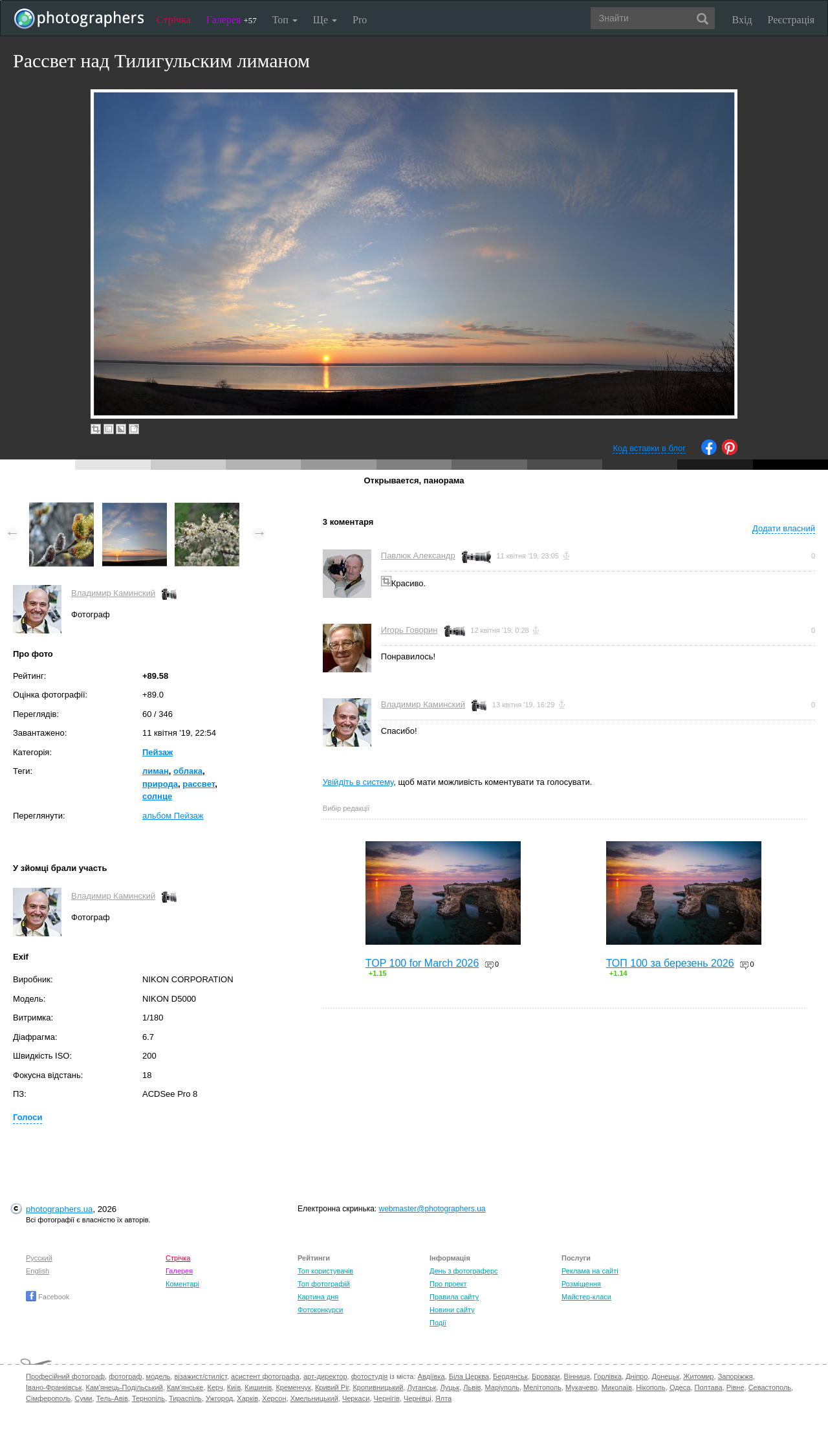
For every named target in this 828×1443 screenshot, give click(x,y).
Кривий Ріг (332, 1387)
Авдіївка (431, 1376)
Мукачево (581, 1387)
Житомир (698, 1376)
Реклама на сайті (589, 1271)
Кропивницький (378, 1387)
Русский (39, 1258)
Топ (285, 19)
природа (160, 784)
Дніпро (637, 1376)
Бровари (546, 1376)
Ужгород (219, 1398)
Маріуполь (502, 1387)
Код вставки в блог (649, 448)
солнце (157, 796)
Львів (472, 1387)
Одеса (680, 1387)
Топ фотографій (324, 1284)
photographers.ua (59, 1209)
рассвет (198, 784)
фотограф (125, 1376)
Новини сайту (452, 1310)
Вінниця (577, 1376)
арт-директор (325, 1376)
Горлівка (608, 1376)
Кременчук (293, 1387)
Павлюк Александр (418, 555)
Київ (234, 1387)
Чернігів (386, 1398)
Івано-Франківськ (54, 1387)
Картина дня (318, 1297)
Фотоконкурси (320, 1310)
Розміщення (581, 1284)
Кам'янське (185, 1387)
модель (158, 1376)
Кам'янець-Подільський (124, 1387)
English (37, 1271)
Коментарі (182, 1284)
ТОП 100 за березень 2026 (670, 963)
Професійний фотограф (65, 1376)
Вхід (742, 19)
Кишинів (258, 1387)
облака (187, 771)
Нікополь (650, 1387)
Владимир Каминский (113, 593)
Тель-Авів (112, 1398)
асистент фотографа (265, 1376)
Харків (247, 1398)
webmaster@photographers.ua (432, 1208)
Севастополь (769, 1387)
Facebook (47, 1297)
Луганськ (421, 1387)
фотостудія (369, 1376)
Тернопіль (148, 1398)
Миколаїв (617, 1387)
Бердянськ (510, 1376)
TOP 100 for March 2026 (422, 963)
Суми (83, 1398)
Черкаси (355, 1398)
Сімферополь (48, 1398)
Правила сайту (454, 1297)
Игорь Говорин (409, 630)
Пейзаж (157, 752)
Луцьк (449, 1387)
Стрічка (174, 19)
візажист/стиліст (200, 1376)
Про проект (448, 1284)
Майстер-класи (586, 1297)
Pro (360, 19)
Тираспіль (185, 1398)
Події (438, 1323)
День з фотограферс (464, 1271)
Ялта (443, 1398)
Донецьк (665, 1376)
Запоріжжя (735, 1376)
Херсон (274, 1398)
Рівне (735, 1387)
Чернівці (417, 1398)
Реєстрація (791, 19)
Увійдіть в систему (358, 782)
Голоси (27, 1117)
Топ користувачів (325, 1271)
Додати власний (783, 528)
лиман (155, 771)
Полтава (708, 1387)
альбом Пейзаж (173, 816)
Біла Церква (469, 1376)
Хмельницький (314, 1398)
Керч (215, 1387)
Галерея (231, 19)
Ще (325, 19)
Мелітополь (542, 1387)
